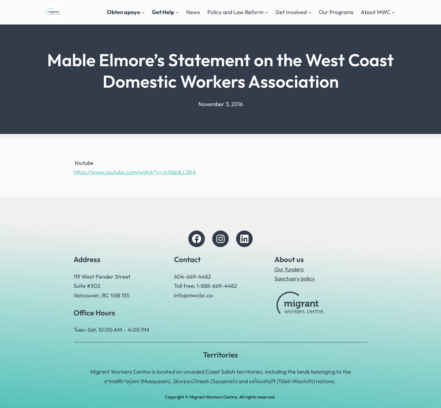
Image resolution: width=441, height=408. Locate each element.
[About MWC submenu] (393, 12)
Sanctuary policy (294, 278)
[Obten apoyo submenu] (143, 12)
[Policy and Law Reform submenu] (266, 12)
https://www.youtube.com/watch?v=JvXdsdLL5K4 (135, 172)
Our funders (289, 269)
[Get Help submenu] (177, 12)
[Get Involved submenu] (309, 12)
